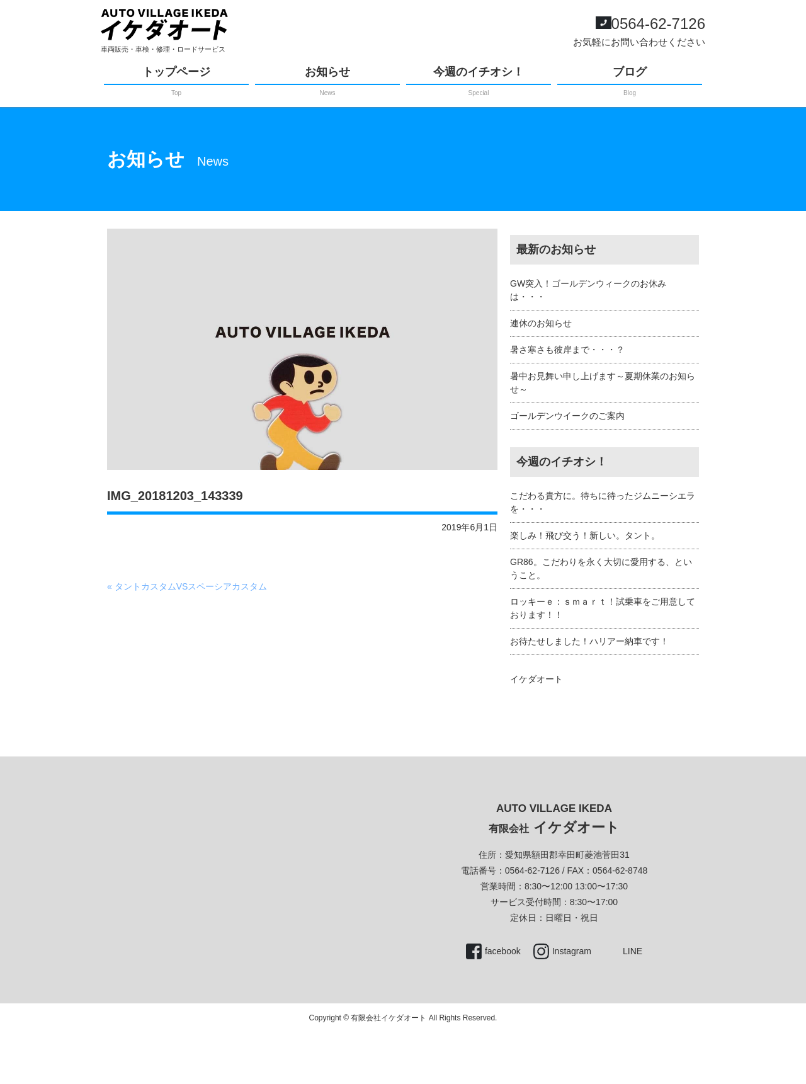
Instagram (571, 951)
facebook (503, 951)
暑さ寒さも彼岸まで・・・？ (567, 350)
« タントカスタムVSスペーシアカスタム (187, 586)
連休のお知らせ (541, 323)
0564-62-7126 (658, 23)
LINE (632, 951)
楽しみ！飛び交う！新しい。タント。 (585, 535)
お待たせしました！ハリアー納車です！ (589, 641)
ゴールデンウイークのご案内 (567, 416)
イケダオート (536, 679)
